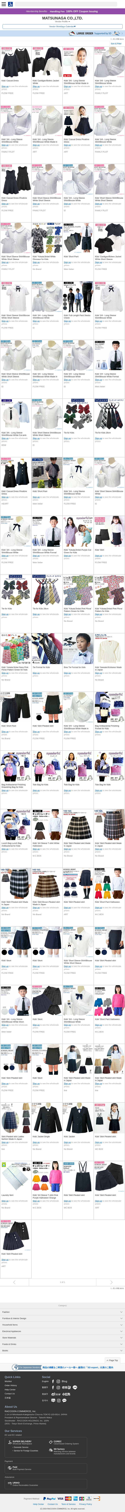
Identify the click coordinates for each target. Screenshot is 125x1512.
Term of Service (68, 1504)
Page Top (113, 1360)
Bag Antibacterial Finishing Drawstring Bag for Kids (14, 785)
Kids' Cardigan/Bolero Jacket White (46, 81)
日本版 (8, 1398)
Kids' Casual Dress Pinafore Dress (76, 140)
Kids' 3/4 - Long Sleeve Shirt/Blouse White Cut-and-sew (14, 434)
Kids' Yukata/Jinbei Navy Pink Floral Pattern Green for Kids (15, 668)
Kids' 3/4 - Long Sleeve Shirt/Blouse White (105, 81)
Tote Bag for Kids (40, 784)
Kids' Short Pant (71, 256)
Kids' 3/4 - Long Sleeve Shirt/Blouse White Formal (107, 375)
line (65, 1090)
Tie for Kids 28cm (103, 433)
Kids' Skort (6, 960)
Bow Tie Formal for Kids (75, 667)
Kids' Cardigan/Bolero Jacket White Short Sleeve (108, 257)
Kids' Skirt (99, 550)
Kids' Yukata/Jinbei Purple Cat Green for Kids (77, 551)
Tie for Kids (69, 433)
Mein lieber (69, 269)
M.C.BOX (37, 856)
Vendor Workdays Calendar (61, 26)
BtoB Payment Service (22, 1468)
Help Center (10, 1389)
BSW (4, 445)
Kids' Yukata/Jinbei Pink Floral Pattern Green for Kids (77, 609)
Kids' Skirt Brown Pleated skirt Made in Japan (46, 903)
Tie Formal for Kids (41, 667)
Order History (11, 1385)
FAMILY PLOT (101, 93)
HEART (5, 504)
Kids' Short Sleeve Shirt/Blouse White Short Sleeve (47, 199)
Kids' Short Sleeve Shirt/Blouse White (109, 492)
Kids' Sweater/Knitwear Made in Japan (108, 668)
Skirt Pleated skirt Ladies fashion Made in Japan (13, 1137)
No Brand (37, 269)
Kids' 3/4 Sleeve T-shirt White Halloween (46, 844)
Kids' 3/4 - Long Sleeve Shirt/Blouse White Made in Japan (76, 82)
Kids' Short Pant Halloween (107, 902)
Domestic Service (21, 1447)
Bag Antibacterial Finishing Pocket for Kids (107, 727)
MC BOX (99, 1149)
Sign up (5, 86)
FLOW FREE (7, 93)
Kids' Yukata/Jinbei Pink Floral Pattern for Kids (108, 609)
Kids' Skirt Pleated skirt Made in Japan (77, 844)
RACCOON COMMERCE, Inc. (20, 1411)
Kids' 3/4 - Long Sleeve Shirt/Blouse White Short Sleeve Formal (13, 1020)
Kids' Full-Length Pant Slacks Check (77, 316)
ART (66, 93)
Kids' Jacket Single (41, 1136)
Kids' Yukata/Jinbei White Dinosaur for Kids (44, 257)
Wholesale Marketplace (22, 1442)
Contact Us (10, 1393)
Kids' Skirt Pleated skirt (43, 726)
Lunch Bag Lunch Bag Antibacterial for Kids (12, 844)
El (65, 210)
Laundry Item (8, 1195)
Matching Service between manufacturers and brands (69, 1451)
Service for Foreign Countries (26, 1451)
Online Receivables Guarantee (25, 1484)
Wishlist (8, 1381)
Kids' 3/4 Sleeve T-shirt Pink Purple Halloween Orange (45, 1196)
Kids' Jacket (69, 1136)
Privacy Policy (85, 1504)
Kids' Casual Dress (10, 80)
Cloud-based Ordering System (66, 1442)
